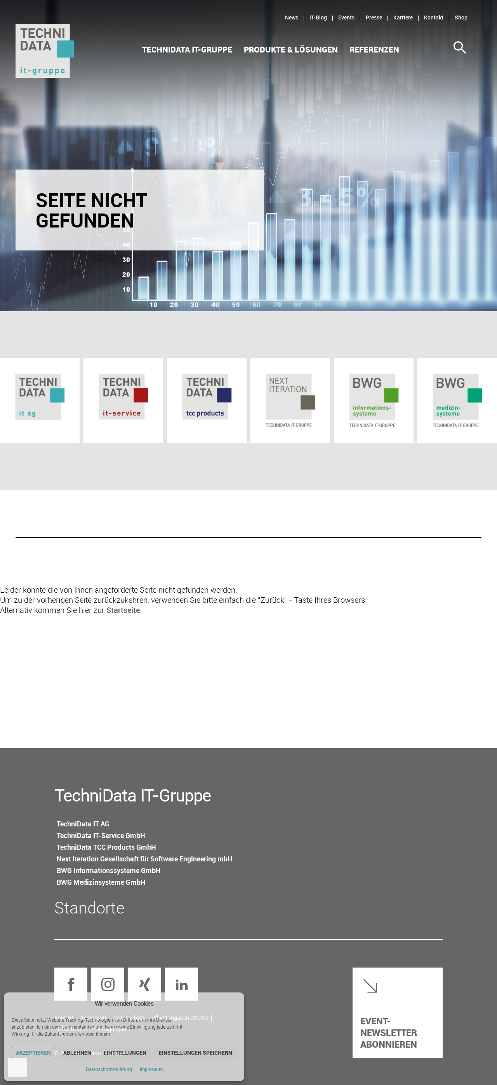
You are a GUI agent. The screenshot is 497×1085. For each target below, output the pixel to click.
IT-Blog (318, 17)
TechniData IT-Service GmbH (101, 835)
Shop (461, 17)
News (291, 17)
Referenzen (374, 49)
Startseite (123, 610)
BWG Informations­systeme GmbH (109, 870)
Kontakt (433, 17)
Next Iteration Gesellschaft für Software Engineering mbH (145, 858)
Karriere (403, 17)
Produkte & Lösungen (291, 49)
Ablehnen (77, 1052)
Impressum (151, 1069)
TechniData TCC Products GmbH (106, 847)
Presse (374, 17)
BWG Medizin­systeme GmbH (101, 882)
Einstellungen (125, 1052)
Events (346, 17)
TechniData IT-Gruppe (187, 49)
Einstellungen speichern (195, 1052)
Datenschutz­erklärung (109, 1069)
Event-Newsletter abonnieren (388, 1032)
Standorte (89, 907)
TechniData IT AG (83, 823)
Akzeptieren (33, 1052)
